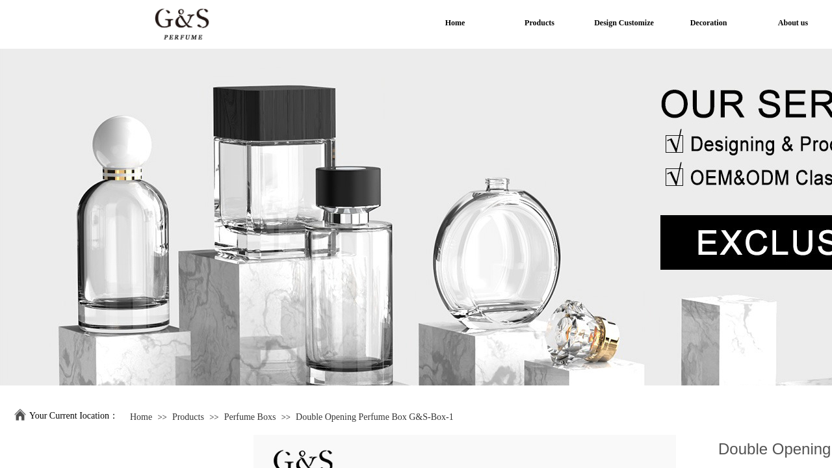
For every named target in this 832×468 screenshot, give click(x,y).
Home (141, 417)
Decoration (708, 22)
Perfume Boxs (250, 417)
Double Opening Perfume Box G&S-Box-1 (375, 417)
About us (793, 22)
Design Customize (624, 22)
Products (188, 417)
